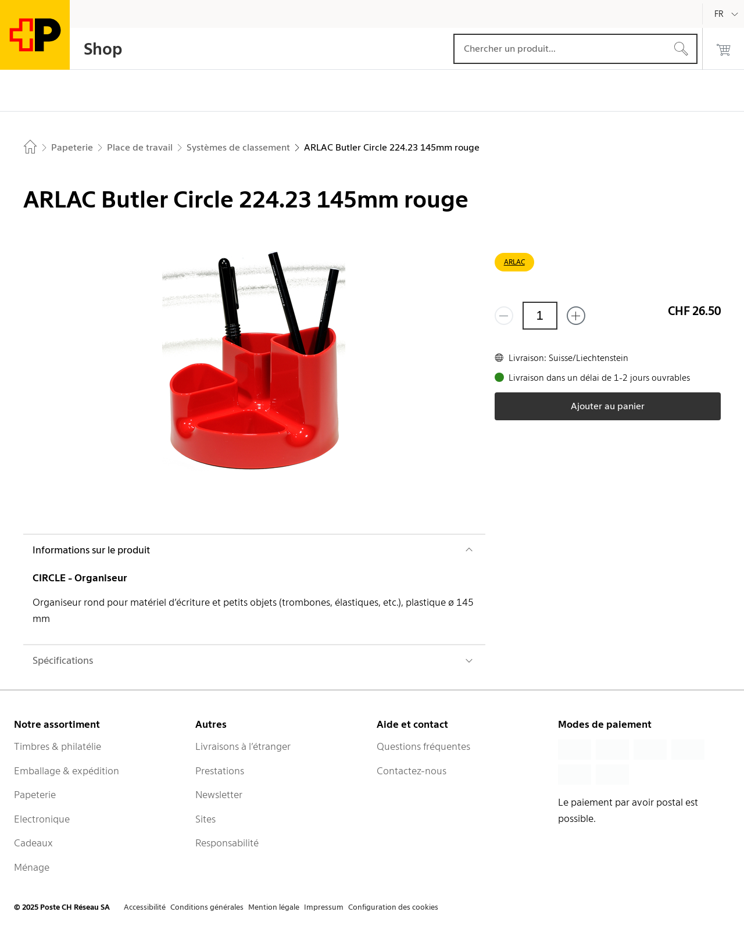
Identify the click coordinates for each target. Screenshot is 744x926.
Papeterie (35, 794)
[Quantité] (540, 316)
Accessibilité (145, 907)
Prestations (219, 771)
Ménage (31, 867)
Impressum (324, 907)
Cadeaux (33, 843)
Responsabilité (227, 843)
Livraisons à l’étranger (243, 746)
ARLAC (514, 262)
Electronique (42, 819)
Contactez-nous (411, 771)
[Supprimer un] (504, 315)
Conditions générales (207, 907)
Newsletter (218, 794)
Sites (205, 819)
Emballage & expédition (66, 771)
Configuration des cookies (393, 907)
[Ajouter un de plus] (576, 315)
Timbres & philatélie (57, 746)
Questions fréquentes (423, 746)
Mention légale (273, 907)
